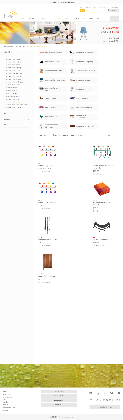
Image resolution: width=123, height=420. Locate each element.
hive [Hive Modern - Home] (11, 14)
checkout (58, 405)
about (91, 18)
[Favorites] (105, 18)
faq (4, 399)
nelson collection (11, 93)
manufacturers (9, 46)
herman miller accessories (36, 46)
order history (59, 396)
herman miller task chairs (14, 73)
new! (78, 18)
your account (59, 391)
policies (5, 402)
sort (110, 135)
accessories (42, 18)
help (82, 10)
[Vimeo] (119, 393)
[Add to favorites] (39, 171)
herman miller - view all (14, 108)
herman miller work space (15, 82)
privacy (5, 405)
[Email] (90, 393)
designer (68, 18)
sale (98, 18)
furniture (21, 18)
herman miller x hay (13, 99)
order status (7, 397)
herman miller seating (13, 62)
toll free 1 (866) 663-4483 (104, 399)
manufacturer (56, 18)
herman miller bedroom (14, 79)
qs (84, 18)
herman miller (20, 46)
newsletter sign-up (105, 407)
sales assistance (9, 407)
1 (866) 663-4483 (103, 7)
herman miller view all (13, 59)
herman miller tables (13, 65)
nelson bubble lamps (13, 96)
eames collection (11, 88)
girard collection (11, 90)
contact (5, 410)
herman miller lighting (13, 68)
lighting (31, 18)
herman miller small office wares (17, 105)
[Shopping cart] (114, 19)
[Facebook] (105, 393)
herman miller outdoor (13, 85)
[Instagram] (98, 393)
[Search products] (98, 10)
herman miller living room (14, 76)
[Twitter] (111, 393)
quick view (46, 171)
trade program (115, 7)
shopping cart (58, 400)
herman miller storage (13, 70)
